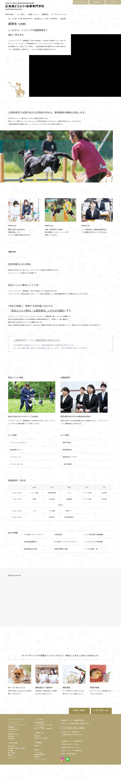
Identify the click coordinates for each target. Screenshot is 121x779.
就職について (33, 17)
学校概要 (10, 765)
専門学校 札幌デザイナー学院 (70, 759)
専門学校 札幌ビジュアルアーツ (71, 762)
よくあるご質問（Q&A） (101, 725)
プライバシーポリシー (40, 773)
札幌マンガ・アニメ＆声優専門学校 (72, 765)
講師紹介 (10, 769)
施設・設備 (11, 767)
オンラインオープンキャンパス (17, 739)
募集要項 (45, 17)
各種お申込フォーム (14, 748)
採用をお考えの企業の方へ (42, 753)
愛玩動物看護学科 (39, 737)
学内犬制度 (11, 760)
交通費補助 (11, 741)
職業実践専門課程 (39, 769)
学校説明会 (11, 753)
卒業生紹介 (37, 750)
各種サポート (38, 760)
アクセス (113, 2)
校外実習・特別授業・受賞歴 (16, 763)
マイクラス (11, 746)
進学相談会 (11, 751)
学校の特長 (9, 17)
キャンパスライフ (13, 772)
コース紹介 (21, 17)
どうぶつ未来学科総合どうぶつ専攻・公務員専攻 (43, 742)
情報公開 (36, 771)
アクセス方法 (38, 767)
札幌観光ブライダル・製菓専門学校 (72, 755)
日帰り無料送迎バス (14, 744)
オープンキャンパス (81, 2)
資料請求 (97, 2)
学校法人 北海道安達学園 (69, 768)
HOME (10, 24)
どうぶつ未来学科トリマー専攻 (43, 739)
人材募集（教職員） (79, 725)
